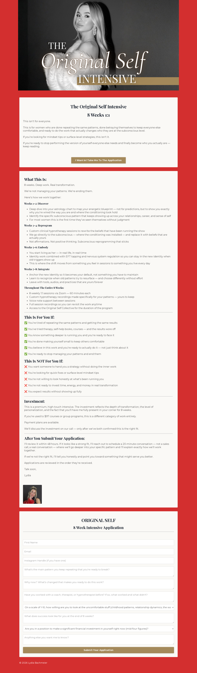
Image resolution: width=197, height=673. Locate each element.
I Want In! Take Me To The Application (98, 161)
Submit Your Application (98, 656)
